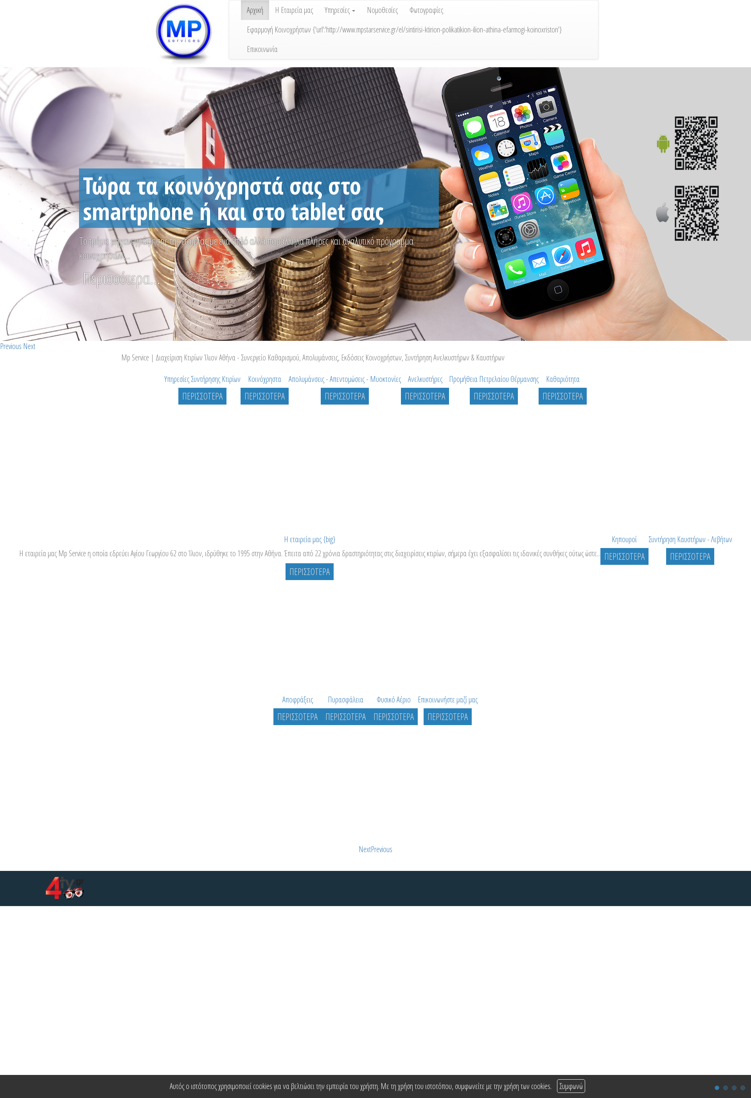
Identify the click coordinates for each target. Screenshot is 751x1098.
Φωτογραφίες (426, 10)
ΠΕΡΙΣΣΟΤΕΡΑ (202, 396)
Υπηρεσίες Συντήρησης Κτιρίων (202, 379)
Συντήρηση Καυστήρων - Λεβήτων (690, 539)
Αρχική (255, 10)
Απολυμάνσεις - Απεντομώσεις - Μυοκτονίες (345, 379)
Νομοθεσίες (382, 10)
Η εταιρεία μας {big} (310, 539)
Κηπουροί (624, 539)
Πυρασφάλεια (345, 699)
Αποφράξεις (297, 699)
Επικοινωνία (262, 49)
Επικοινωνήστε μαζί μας (448, 699)
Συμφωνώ (571, 1086)
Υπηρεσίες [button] (340, 10)
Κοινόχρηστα (264, 379)
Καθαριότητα (563, 379)
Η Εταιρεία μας (294, 10)
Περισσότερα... (121, 278)
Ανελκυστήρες (425, 379)
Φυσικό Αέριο (394, 699)
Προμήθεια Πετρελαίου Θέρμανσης (494, 379)
